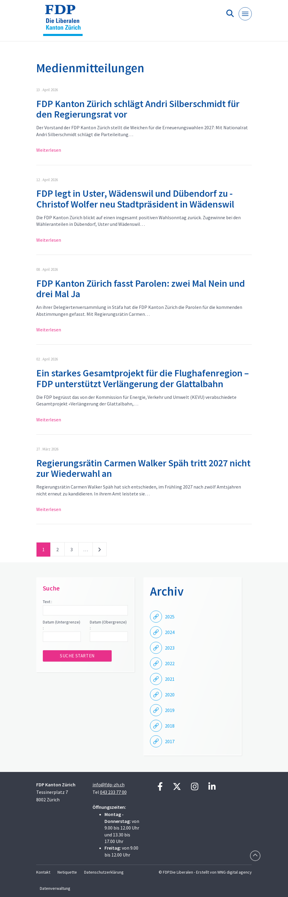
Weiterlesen (48, 150)
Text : (47, 601)
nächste (99, 551)
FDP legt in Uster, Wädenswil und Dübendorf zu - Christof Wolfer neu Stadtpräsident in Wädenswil (135, 198)
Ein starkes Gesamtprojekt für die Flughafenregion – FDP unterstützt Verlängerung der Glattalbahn (142, 378)
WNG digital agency (234, 872)
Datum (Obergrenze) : (108, 625)
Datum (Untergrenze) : (61, 625)
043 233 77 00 (113, 792)
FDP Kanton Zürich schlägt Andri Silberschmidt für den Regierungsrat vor (138, 109)
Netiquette (67, 872)
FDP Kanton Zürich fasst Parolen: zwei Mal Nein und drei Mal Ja (140, 288)
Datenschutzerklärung (104, 872)
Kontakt (43, 872)
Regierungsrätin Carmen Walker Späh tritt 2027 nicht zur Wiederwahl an (143, 468)
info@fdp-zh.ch (109, 785)
